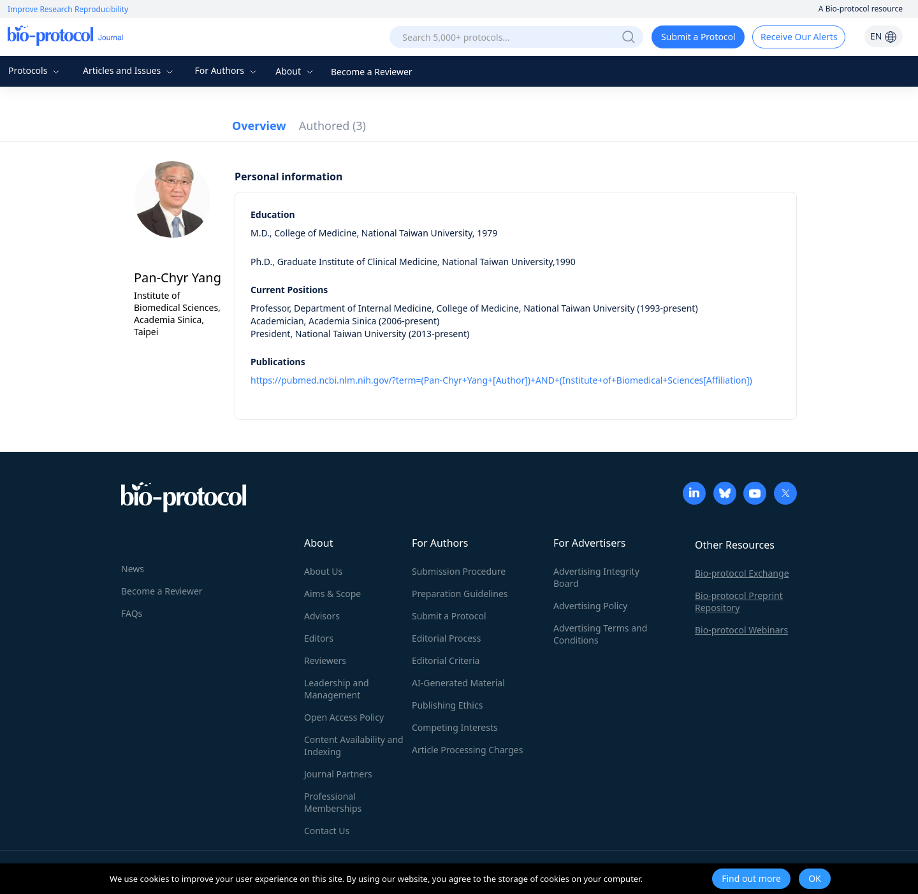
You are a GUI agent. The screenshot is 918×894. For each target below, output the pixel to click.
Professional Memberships (332, 802)
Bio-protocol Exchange (742, 573)
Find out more (751, 878)
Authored (332, 125)
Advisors (322, 616)
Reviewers (325, 660)
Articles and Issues (129, 70)
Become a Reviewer (371, 72)
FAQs (131, 613)
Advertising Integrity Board (596, 577)
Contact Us (326, 831)
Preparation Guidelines (460, 594)
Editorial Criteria (445, 660)
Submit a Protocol (698, 37)
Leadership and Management (336, 689)
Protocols (35, 70)
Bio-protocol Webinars (741, 630)
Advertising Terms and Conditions (600, 634)
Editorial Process (446, 638)
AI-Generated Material (458, 683)
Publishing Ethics (447, 705)
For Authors (226, 70)
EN (883, 36)
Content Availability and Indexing (354, 745)
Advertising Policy (590, 606)
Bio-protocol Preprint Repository (739, 601)
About (295, 71)
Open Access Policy (344, 717)
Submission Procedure (459, 571)
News (132, 569)
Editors (318, 638)
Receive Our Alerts (799, 37)
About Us (323, 571)
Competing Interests (455, 727)
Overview (259, 125)
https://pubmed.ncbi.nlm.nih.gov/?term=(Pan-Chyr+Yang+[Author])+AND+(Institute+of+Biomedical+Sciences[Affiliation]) (501, 380)
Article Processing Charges (467, 750)
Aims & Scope (332, 594)
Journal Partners (338, 774)
